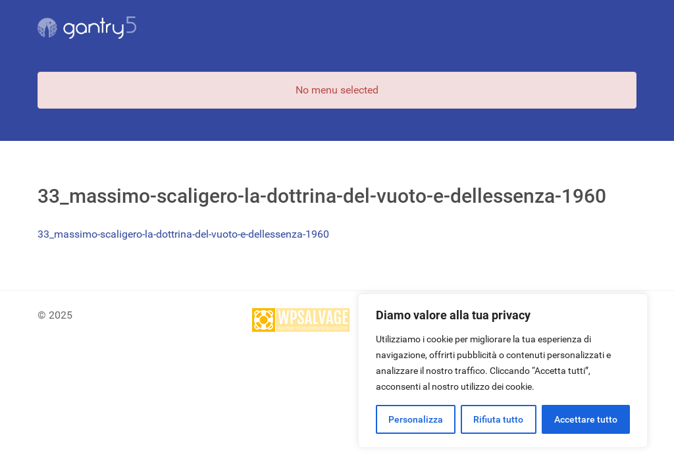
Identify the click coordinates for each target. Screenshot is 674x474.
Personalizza (415, 419)
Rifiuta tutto (498, 419)
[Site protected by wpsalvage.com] (301, 319)
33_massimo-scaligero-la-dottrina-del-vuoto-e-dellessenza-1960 (183, 234)
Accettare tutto (585, 419)
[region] (503, 371)
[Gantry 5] (87, 27)
